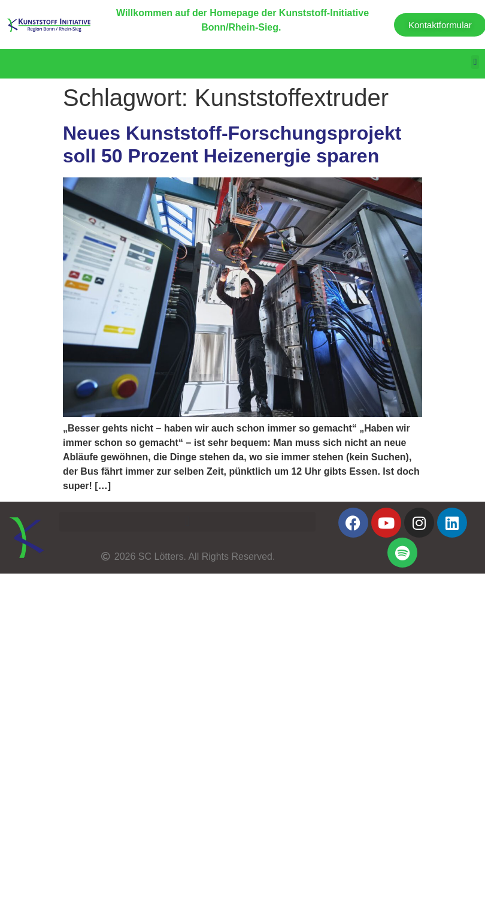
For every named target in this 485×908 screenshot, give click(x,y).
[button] (475, 62)
